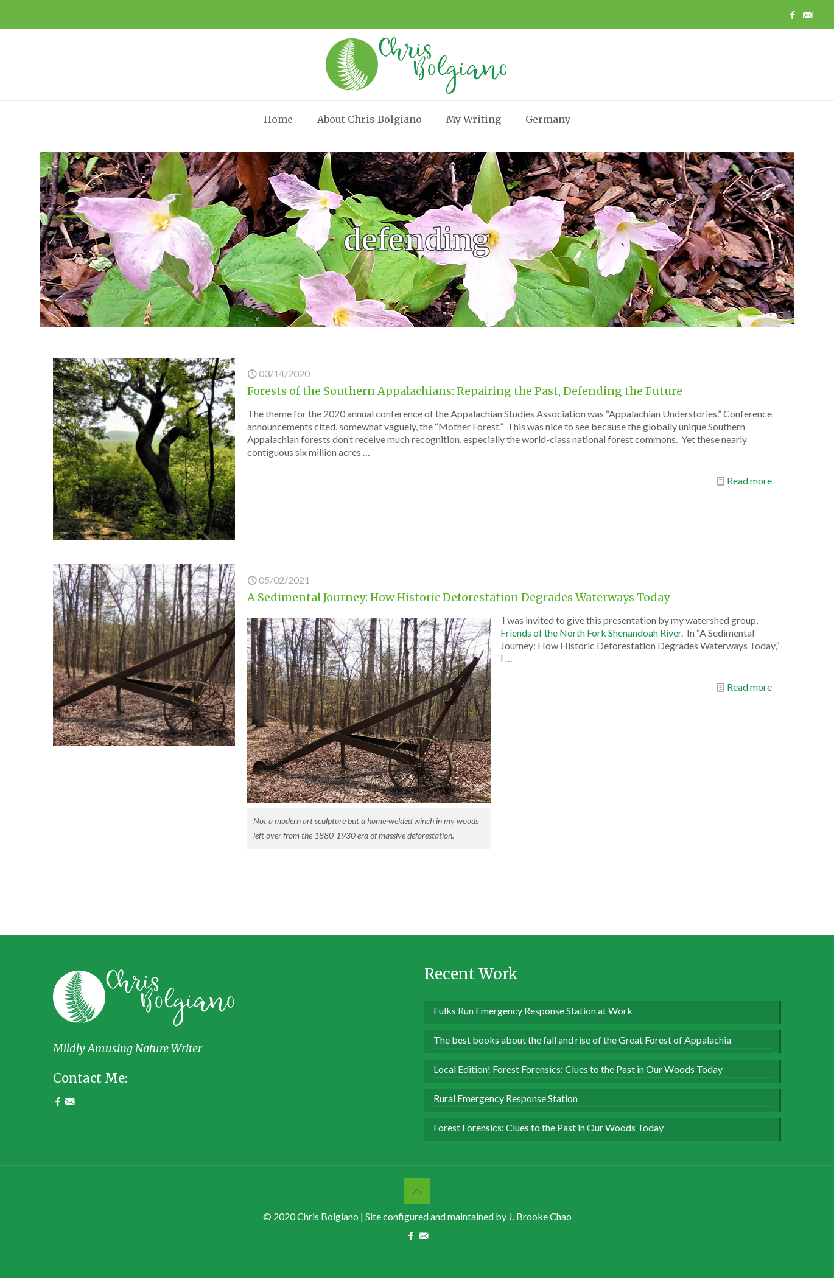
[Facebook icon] (792, 14)
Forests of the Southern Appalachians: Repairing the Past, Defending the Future (464, 391)
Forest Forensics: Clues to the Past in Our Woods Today (548, 1127)
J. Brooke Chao (540, 1216)
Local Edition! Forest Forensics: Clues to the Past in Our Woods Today (578, 1069)
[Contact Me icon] (807, 14)
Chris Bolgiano (328, 1216)
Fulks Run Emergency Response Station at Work (533, 1010)
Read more (749, 480)
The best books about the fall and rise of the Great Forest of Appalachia (582, 1040)
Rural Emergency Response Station (505, 1098)
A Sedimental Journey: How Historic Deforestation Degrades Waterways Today (458, 597)
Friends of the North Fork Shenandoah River (590, 632)
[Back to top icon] (417, 1191)
